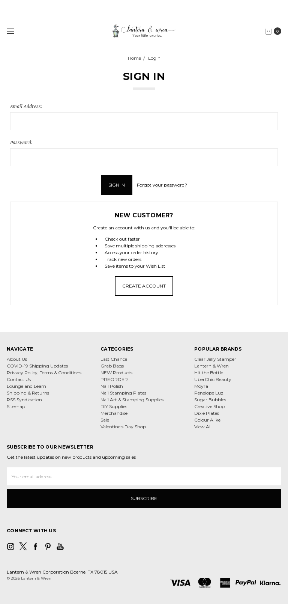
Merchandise (114, 413)
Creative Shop (209, 406)
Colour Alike (207, 420)
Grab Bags (112, 366)
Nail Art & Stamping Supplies (132, 399)
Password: (21, 142)
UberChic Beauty (212, 379)
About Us (17, 359)
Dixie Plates (206, 413)
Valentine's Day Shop (123, 426)
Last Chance (113, 359)
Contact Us (19, 379)
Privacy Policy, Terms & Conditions (44, 372)
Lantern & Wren (211, 366)
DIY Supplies (113, 406)
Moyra (201, 386)
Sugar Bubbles (210, 399)
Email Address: (26, 106)
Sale (104, 420)
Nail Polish (111, 386)
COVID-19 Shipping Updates (37, 366)
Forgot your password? (162, 185)
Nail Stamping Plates (123, 393)
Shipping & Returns (28, 393)
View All (203, 426)
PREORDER (114, 379)
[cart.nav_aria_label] (275, 31)
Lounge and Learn (26, 386)
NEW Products (116, 372)
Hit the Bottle (208, 372)
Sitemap (16, 406)
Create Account (144, 286)
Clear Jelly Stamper (215, 359)
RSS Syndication (24, 399)
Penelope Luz (209, 393)
